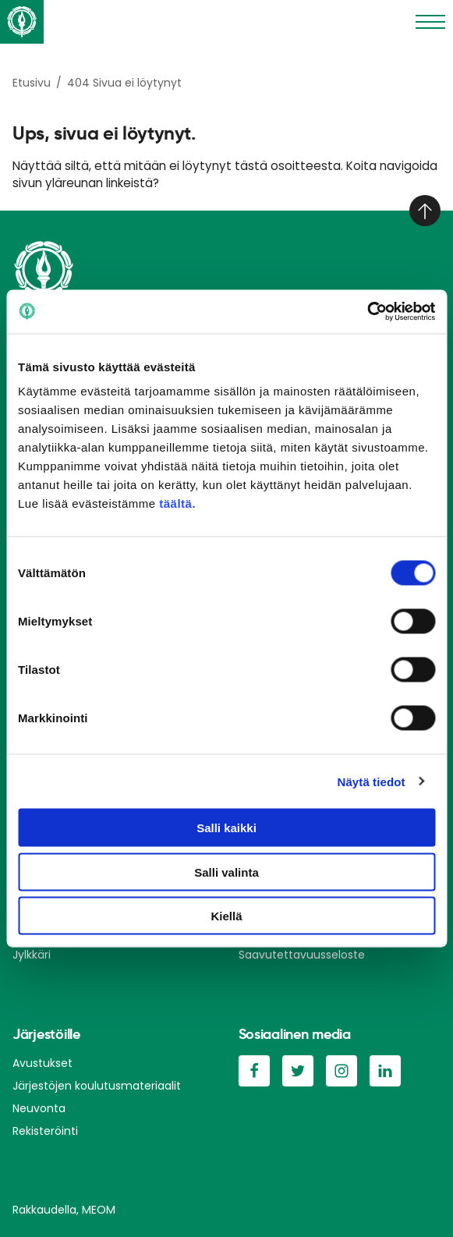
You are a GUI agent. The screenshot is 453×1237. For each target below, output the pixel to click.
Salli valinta (226, 871)
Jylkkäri (31, 954)
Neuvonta (38, 1108)
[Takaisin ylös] (425, 210)
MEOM (98, 1210)
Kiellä (226, 916)
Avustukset (42, 1063)
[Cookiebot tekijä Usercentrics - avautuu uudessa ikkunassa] (367, 312)
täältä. (177, 503)
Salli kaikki (226, 828)
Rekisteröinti (45, 1131)
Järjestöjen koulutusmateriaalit (96, 1085)
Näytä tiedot (371, 781)
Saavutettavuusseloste (302, 954)
